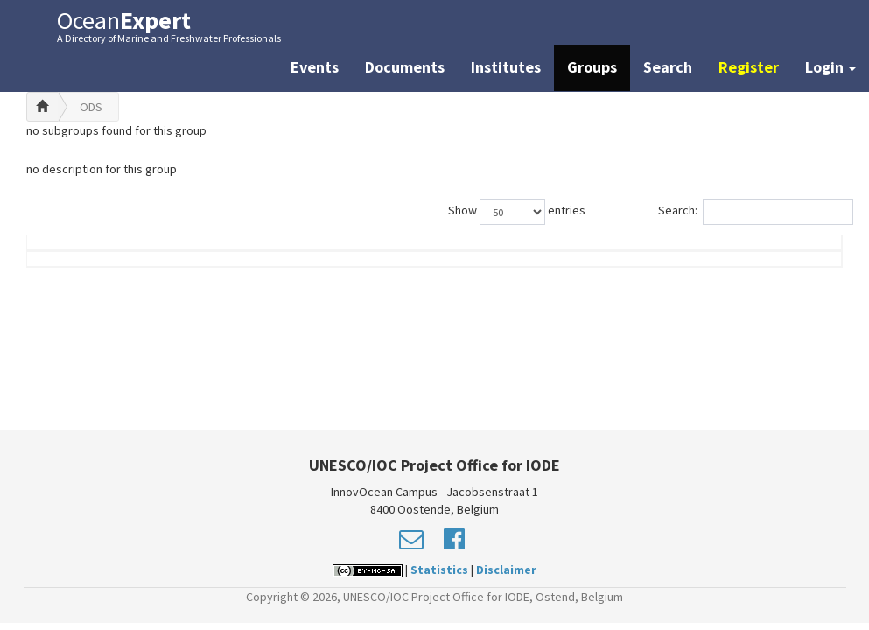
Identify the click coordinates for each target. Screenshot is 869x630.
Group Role (637, 268)
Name (91, 268)
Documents (405, 67)
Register (748, 67)
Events (315, 67)
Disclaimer (506, 570)
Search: (750, 212)
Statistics (439, 570)
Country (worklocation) (770, 259)
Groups (592, 67)
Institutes (506, 67)
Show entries (516, 212)
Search (667, 67)
